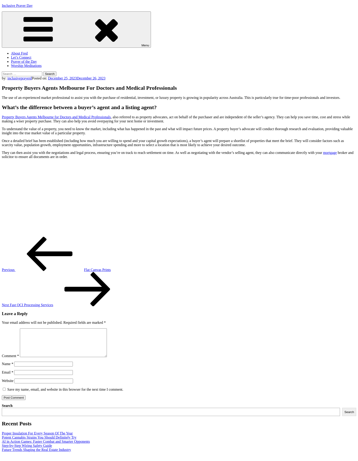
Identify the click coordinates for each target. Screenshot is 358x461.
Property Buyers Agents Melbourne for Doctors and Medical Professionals (56, 117)
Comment (10, 361)
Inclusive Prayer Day (17, 6)
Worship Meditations (26, 66)
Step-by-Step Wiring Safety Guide (27, 451)
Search (7, 411)
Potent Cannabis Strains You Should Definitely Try (39, 443)
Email (7, 378)
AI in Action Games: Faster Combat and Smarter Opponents (46, 447)
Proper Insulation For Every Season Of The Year (37, 439)
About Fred (19, 53)
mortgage (330, 153)
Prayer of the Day (24, 61)
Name (7, 369)
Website (7, 386)
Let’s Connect (21, 57)
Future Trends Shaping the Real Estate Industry (36, 455)
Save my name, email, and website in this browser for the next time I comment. (65, 395)
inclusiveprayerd (19, 78)
